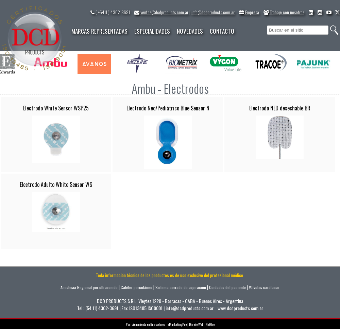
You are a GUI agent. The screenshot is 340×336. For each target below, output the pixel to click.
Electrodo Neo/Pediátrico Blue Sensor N (167, 108)
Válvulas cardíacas (264, 287)
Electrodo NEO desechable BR (279, 108)
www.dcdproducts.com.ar (240, 308)
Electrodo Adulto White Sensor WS (56, 184)
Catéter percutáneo (136, 287)
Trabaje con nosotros (284, 12)
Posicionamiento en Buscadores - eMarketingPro (156, 324)
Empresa (249, 12)
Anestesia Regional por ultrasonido (89, 287)
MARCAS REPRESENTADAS (99, 31)
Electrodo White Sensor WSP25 (56, 108)
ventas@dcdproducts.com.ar (164, 12)
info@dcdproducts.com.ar (213, 12)
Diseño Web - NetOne (202, 324)
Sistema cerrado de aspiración (180, 287)
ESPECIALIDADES (152, 31)
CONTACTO (222, 31)
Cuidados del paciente (227, 287)
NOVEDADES (190, 31)
